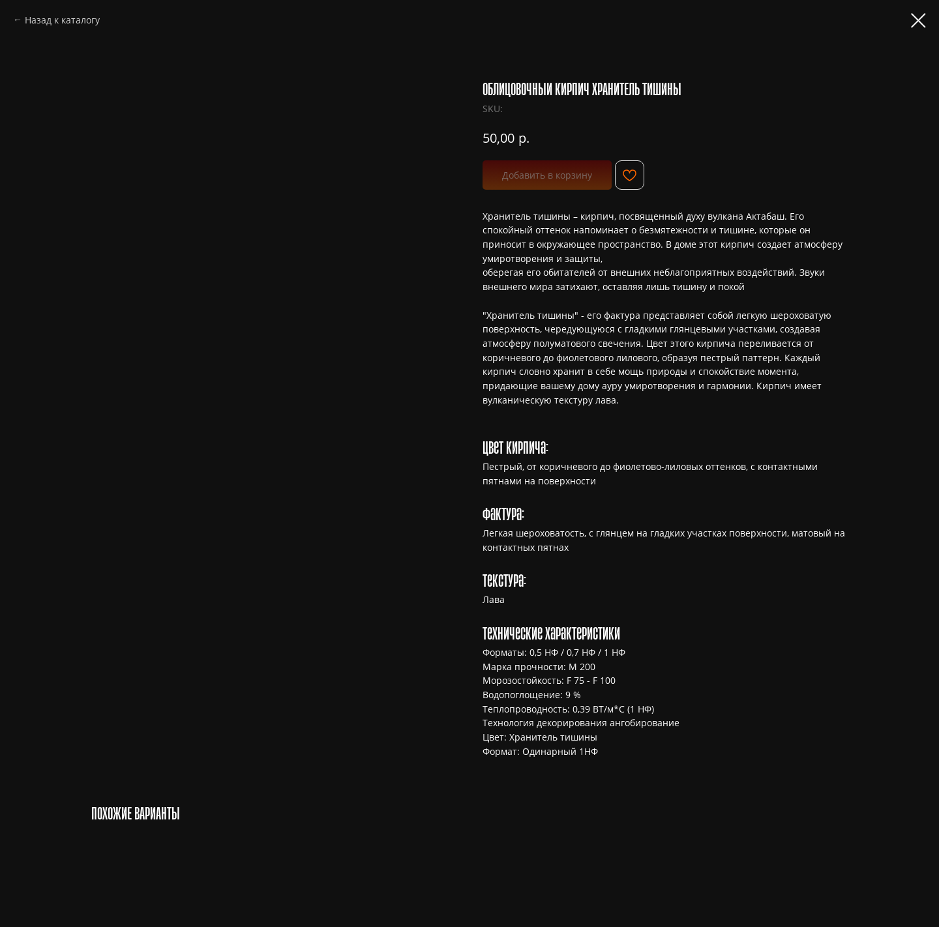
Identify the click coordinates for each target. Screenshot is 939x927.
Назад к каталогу (62, 20)
